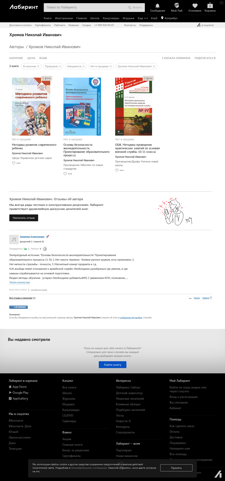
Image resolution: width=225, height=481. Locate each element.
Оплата (174, 432)
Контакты (130, 25)
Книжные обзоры (128, 404)
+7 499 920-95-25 (104, 25)
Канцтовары (111, 18)
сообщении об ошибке (131, 317)
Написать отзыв (24, 218)
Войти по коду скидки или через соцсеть (188, 389)
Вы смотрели (179, 402)
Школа (94, 18)
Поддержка (146, 25)
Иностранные (64, 18)
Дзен (12, 443)
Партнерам (123, 450)
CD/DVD (67, 415)
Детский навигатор (129, 393)
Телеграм (15, 449)
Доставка (176, 437)
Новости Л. (123, 421)
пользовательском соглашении (89, 467)
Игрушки (128, 18)
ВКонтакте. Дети (20, 426)
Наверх (206, 298)
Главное (81, 18)
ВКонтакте (16, 420)
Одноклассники (20, 437)
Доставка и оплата (20, 25)
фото (46, 78)
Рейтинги (59, 25)
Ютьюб (13, 432)
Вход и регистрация (184, 397)
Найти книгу (112, 365)
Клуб (154, 18)
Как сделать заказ (182, 426)
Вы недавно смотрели (29, 339)
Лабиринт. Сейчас (128, 387)
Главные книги (72, 445)
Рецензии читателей (130, 399)
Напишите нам (180, 448)
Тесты (120, 415)
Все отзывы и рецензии (20, 298)
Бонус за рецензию (75, 450)
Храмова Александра (32, 236)
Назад (197, 298)
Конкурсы (123, 427)
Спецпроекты (125, 432)
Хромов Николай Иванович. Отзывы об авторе (46, 199)
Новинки (74, 25)
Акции (66, 439)
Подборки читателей (130, 410)
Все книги (69, 387)
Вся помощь (178, 454)
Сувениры (69, 421)
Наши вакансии (127, 456)
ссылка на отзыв (39, 290)
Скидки (86, 25)
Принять (176, 468)
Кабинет (175, 408)
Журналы (68, 399)
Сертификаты (43, 25)
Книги (48, 18)
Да (25, 249)
